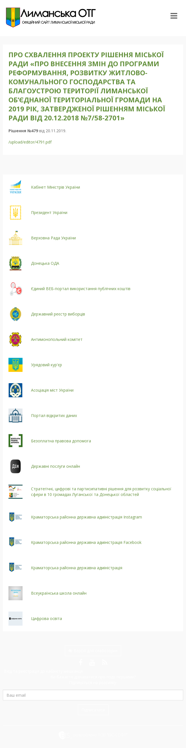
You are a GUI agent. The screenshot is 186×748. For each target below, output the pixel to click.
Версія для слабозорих (93, 650)
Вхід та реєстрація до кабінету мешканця (43, 671)
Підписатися (93, 709)
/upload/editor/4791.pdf (30, 142)
